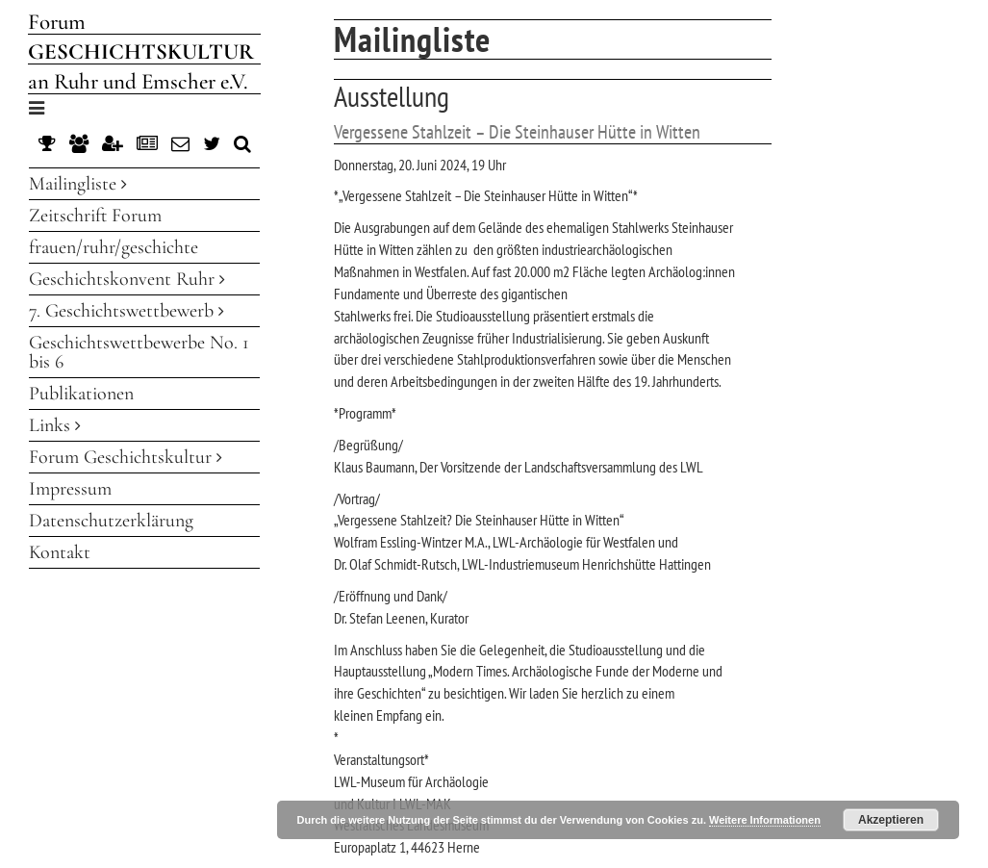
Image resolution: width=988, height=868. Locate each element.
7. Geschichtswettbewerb (126, 310)
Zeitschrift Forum (95, 215)
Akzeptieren (891, 820)
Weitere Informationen (765, 820)
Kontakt (59, 552)
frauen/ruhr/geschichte (113, 247)
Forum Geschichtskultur (125, 457)
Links (55, 425)
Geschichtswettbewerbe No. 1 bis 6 (139, 352)
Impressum (70, 488)
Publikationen (81, 393)
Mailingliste (78, 183)
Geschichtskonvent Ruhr (127, 279)
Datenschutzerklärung (111, 520)
